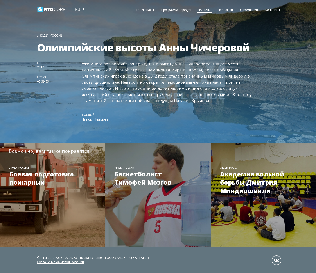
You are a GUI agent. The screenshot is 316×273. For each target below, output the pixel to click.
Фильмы (204, 10)
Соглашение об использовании (60, 262)
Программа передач (176, 10)
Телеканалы (145, 10)
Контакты (272, 10)
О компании (249, 10)
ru (77, 9)
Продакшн (225, 10)
